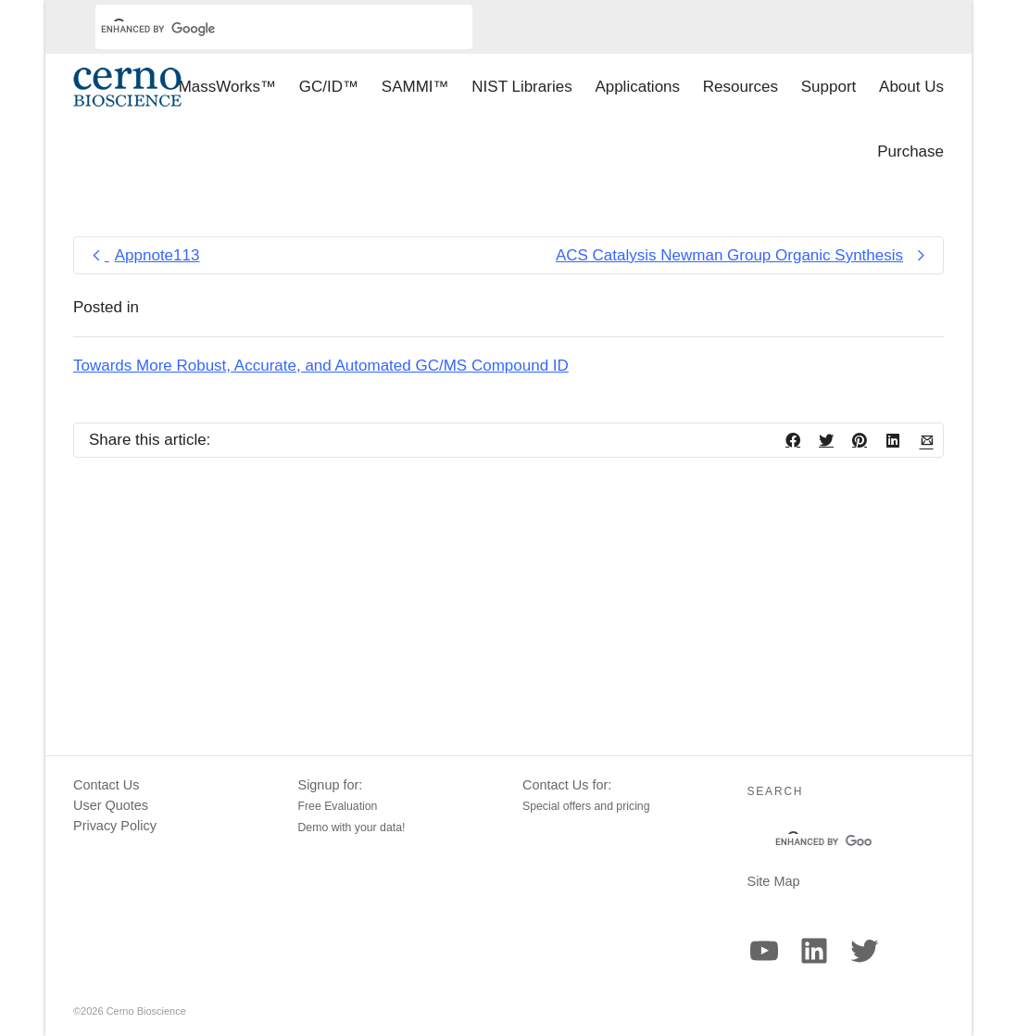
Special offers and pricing (586, 806)
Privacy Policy (115, 825)
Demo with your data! (352, 827)
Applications (637, 86)
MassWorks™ (227, 86)
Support (829, 86)
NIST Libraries (521, 86)
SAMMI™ (415, 86)
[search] (261, 28)
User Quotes (110, 805)
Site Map (773, 881)
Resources (740, 86)
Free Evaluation (338, 806)
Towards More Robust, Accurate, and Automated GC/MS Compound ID (321, 365)
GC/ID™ (328, 86)
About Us (911, 86)
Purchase (910, 151)
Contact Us (106, 784)
